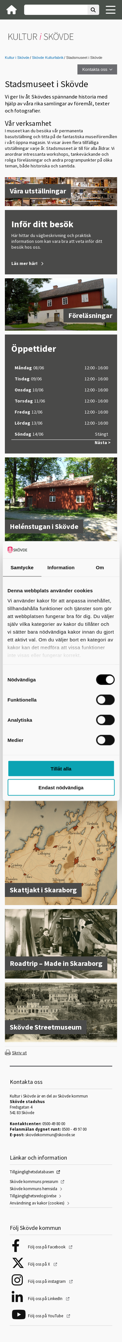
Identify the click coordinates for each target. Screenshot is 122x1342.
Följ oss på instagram (47, 1281)
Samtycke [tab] (22, 567)
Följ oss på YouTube (46, 1316)
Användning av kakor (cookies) (37, 1203)
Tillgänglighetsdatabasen (32, 1172)
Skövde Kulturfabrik (47, 57)
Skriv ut (19, 1053)
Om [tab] (100, 567)
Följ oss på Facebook (47, 1247)
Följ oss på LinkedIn (45, 1298)
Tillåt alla (61, 768)
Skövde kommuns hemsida (33, 1188)
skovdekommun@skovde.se (50, 1135)
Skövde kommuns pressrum (34, 1181)
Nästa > (103, 442)
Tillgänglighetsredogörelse (33, 1196)
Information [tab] (61, 567)
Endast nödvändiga (60, 787)
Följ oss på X (39, 1264)
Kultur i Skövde (17, 57)
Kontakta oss (94, 69)
